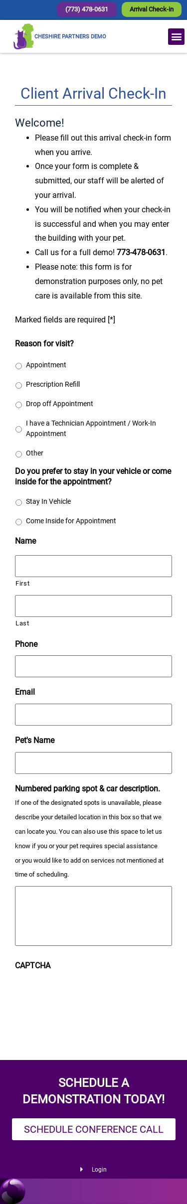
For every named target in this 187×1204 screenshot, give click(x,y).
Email (25, 692)
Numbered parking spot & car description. (87, 788)
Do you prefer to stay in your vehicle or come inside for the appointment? (93, 476)
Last (22, 623)
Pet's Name (34, 740)
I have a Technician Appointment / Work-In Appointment (91, 428)
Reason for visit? (44, 343)
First (22, 583)
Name (25, 541)
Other (34, 453)
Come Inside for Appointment (71, 521)
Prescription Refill (53, 384)
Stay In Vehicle (48, 501)
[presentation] (91, 996)
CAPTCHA (32, 965)
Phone (26, 644)
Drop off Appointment (59, 404)
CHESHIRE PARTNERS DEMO (70, 36)
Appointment (46, 365)
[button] (176, 36)
